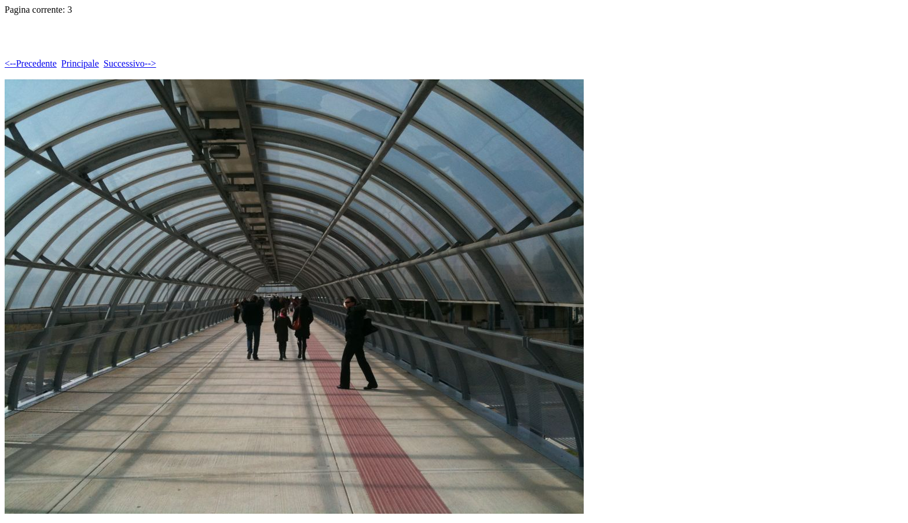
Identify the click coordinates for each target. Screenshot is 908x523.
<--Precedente (31, 63)
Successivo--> (130, 63)
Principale (80, 63)
